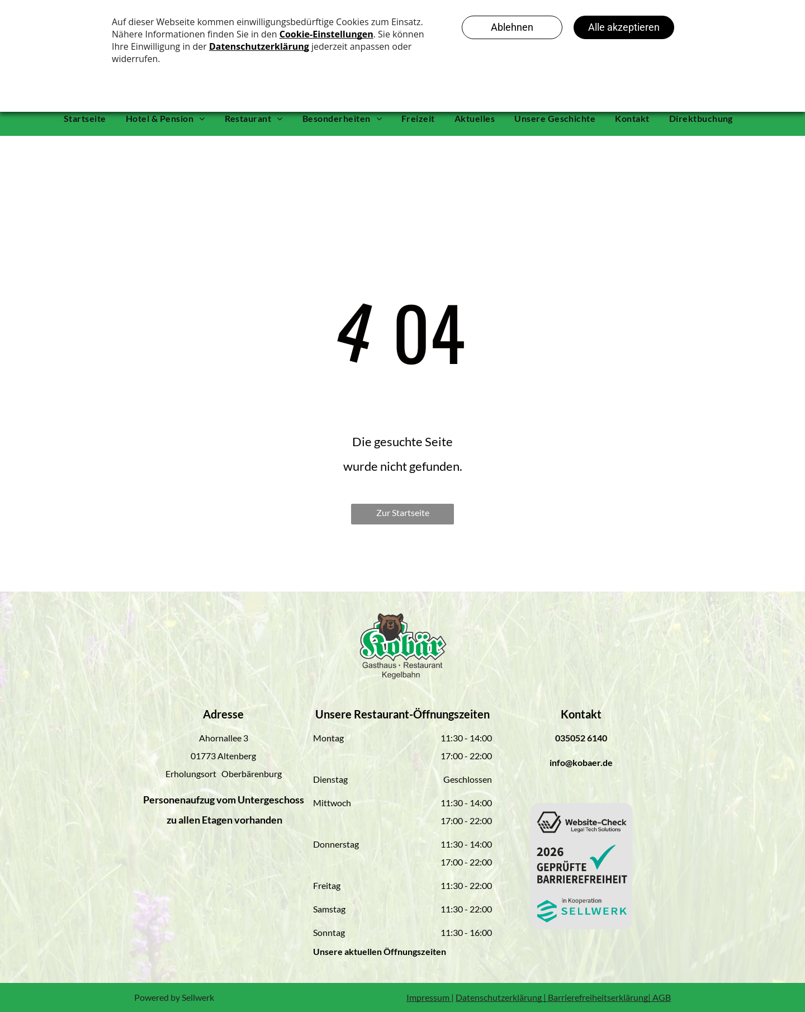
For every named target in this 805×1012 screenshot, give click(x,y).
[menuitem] (89, 118)
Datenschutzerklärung (499, 997)
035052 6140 (581, 737)
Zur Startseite (402, 512)
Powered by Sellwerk (174, 997)
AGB (661, 997)
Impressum (427, 997)
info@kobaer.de (581, 762)
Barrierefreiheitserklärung (598, 997)
